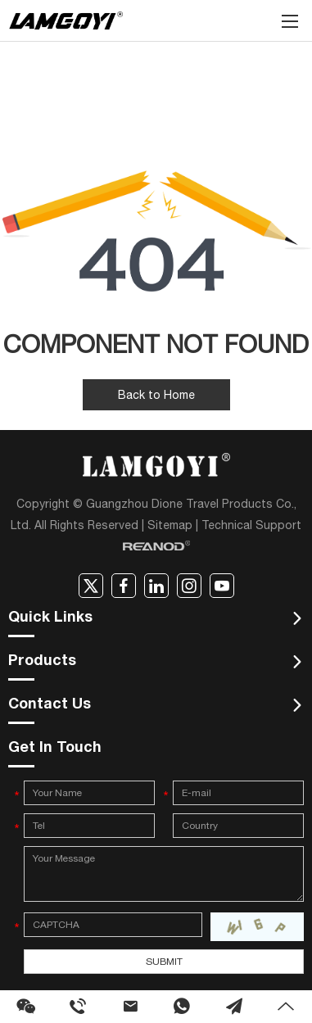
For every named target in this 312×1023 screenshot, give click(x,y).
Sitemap (169, 525)
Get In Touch (55, 748)
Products (42, 661)
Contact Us (49, 705)
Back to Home (156, 394)
